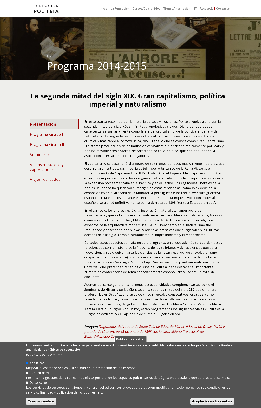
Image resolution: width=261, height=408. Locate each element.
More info (55, 355)
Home (51, 56)
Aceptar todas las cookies (212, 401)
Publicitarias (39, 373)
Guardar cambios (41, 401)
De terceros (38, 382)
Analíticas (36, 363)
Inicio (103, 8)
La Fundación (120, 8)
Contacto (223, 8)
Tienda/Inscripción (176, 8)
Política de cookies (130, 339)
